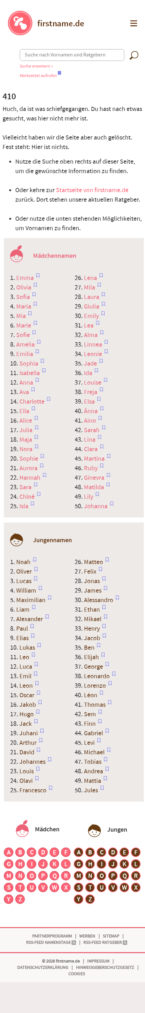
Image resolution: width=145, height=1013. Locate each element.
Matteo (94, 562)
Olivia (24, 287)
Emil (26, 676)
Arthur (28, 743)
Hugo (27, 714)
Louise (93, 383)
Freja (91, 392)
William (27, 591)
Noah (24, 562)
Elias (23, 638)
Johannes (33, 762)
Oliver (24, 572)
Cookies (76, 974)
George (94, 667)
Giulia (92, 306)
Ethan (92, 610)
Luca (26, 667)
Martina (95, 459)
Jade (91, 364)
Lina (90, 440)
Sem (90, 714)
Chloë (27, 497)
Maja (26, 440)
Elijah (92, 657)
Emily (92, 316)
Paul (22, 629)
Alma (91, 335)
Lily (89, 497)
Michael (95, 752)
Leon (26, 686)
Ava (24, 392)
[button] (133, 23)
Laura (92, 297)
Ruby (91, 468)
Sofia (23, 297)
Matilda (94, 487)
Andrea (94, 771)
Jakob (28, 705)
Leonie (93, 354)
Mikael (93, 619)
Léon (91, 695)
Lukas (27, 648)
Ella (25, 411)
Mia (21, 316)
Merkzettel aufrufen (40, 76)
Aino (90, 421)
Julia (26, 430)
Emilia (25, 354)
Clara (91, 449)
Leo (25, 657)
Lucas (24, 581)
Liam (23, 610)
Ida (88, 373)
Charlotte (32, 402)
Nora (26, 449)
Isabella (30, 373)
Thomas (95, 705)
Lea (89, 325)
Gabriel (94, 733)
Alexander (30, 619)
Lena (91, 278)
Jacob (92, 638)
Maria (24, 306)
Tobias (93, 762)
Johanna (96, 506)
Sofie (23, 335)
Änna (91, 411)
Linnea (93, 345)
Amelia (26, 345)
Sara (26, 487)
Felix (91, 572)
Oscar (27, 695)
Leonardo (97, 676)
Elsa (90, 402)
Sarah (92, 430)
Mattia (93, 781)
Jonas (92, 581)
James (93, 591)
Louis (27, 771)
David (27, 752)
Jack (26, 724)
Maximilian (31, 600)
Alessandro (99, 600)
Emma (25, 278)
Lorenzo (95, 686)
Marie (24, 325)
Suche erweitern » (36, 66)
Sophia (29, 364)
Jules (91, 790)
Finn (90, 724)
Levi (90, 743)
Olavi (26, 781)
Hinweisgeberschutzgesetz (105, 967)
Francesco (33, 790)
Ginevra (95, 478)
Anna (26, 383)
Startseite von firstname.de (92, 190)
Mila (90, 287)
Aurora (29, 468)
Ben (90, 648)
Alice (26, 421)
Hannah (30, 478)
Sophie (29, 459)
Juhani (29, 733)
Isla (24, 506)
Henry (92, 629)
